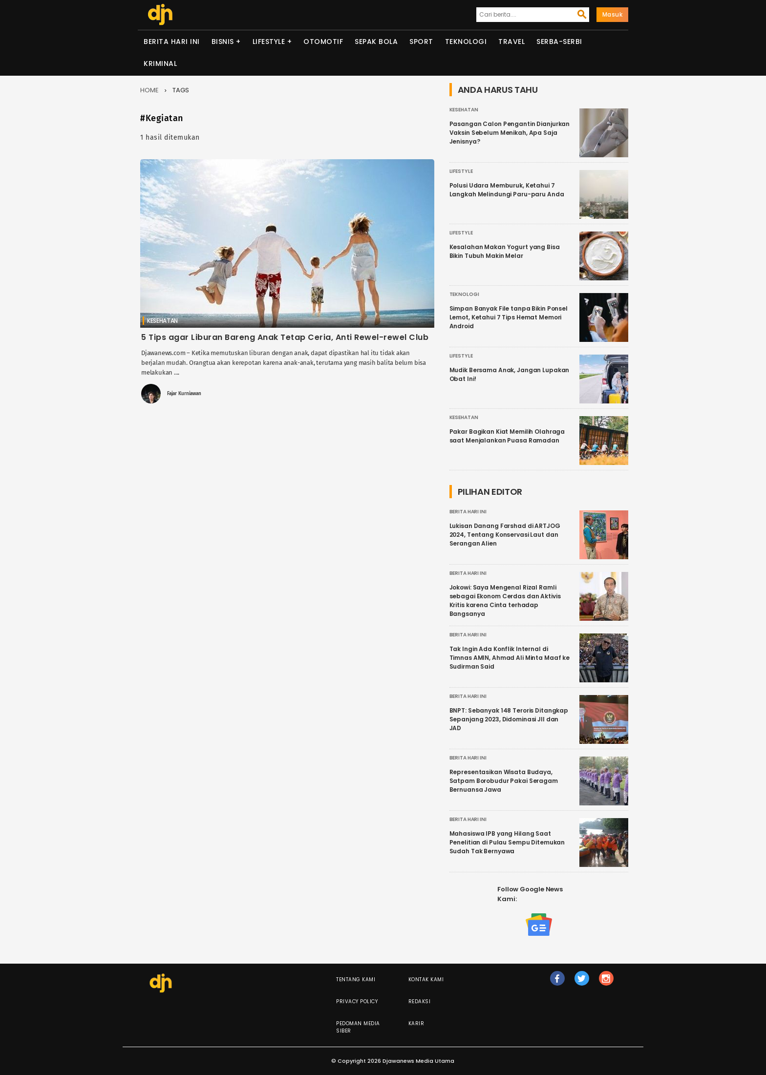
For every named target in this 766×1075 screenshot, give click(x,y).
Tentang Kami (355, 979)
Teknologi (466, 41)
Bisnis (223, 41)
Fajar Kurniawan (184, 394)
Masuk (612, 14)
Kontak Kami (426, 979)
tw (581, 982)
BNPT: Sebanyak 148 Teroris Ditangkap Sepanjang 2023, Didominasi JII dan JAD (509, 719)
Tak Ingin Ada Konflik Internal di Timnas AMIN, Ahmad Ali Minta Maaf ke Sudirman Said (509, 658)
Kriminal (160, 63)
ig (606, 982)
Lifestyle (269, 41)
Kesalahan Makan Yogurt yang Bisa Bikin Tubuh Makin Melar (504, 251)
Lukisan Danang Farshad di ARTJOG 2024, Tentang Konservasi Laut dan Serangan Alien (504, 535)
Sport (421, 41)
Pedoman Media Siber (358, 1027)
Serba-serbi (559, 41)
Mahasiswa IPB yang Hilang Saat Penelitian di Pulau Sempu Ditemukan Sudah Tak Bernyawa (507, 842)
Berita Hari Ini (172, 41)
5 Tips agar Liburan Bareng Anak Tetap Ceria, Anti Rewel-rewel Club (284, 337)
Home (149, 90)
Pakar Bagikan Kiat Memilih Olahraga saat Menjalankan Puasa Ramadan (507, 435)
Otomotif (323, 41)
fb (557, 982)
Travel (511, 41)
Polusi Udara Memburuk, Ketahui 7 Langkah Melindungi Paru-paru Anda (506, 189)
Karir (416, 1023)
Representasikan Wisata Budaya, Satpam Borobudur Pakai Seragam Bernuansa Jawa (503, 781)
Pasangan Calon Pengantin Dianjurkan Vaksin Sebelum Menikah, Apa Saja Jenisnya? (509, 133)
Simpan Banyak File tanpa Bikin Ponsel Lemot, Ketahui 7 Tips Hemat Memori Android (508, 317)
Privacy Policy (357, 1001)
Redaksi (419, 1001)
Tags (180, 90)
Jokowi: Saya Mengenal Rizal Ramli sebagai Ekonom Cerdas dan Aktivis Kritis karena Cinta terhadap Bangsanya (505, 600)
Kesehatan (162, 320)
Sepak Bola (376, 41)
